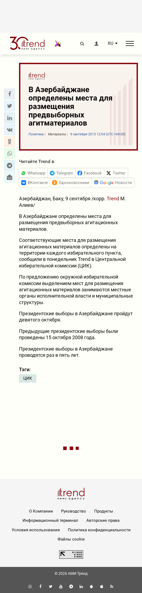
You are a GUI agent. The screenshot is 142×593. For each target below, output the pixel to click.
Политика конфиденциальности (99, 530)
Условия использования (36, 530)
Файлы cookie (71, 539)
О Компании (41, 511)
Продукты (103, 511)
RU (110, 43)
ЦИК (27, 378)
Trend (113, 198)
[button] (9, 94)
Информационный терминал (50, 520)
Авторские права (102, 520)
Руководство (73, 511)
